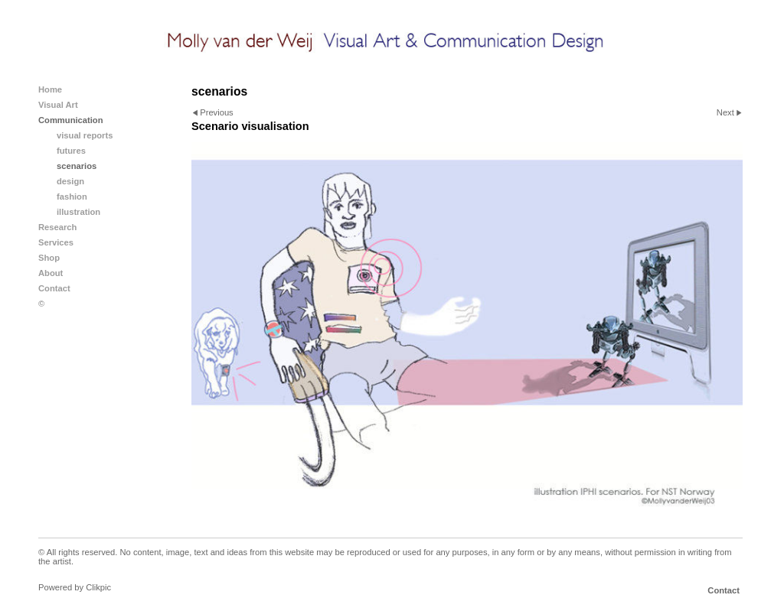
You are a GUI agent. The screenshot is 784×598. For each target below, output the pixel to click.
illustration (78, 211)
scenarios (76, 166)
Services (56, 242)
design (70, 181)
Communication (70, 120)
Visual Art (58, 104)
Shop (49, 257)
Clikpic (98, 587)
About (50, 273)
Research (57, 227)
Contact (54, 288)
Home (50, 89)
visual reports (85, 135)
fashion (72, 196)
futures (71, 150)
